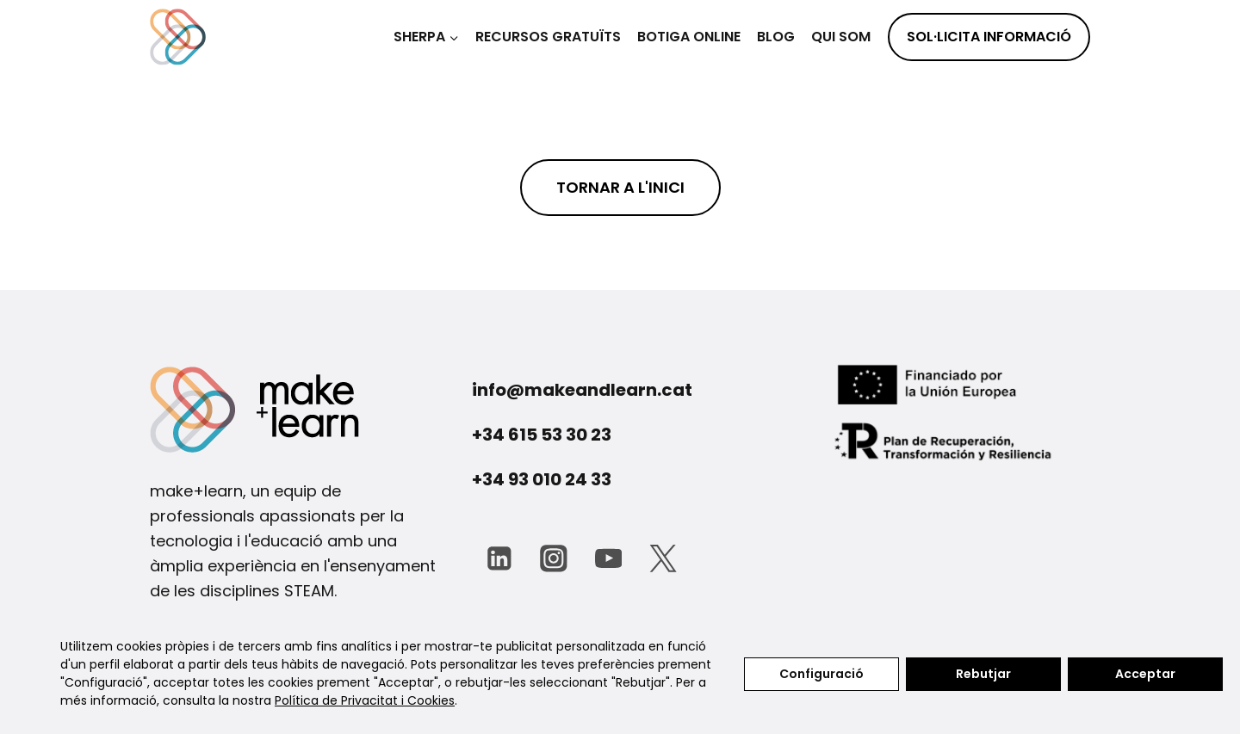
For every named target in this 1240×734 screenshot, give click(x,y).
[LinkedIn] (499, 558)
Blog (776, 36)
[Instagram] (553, 558)
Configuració (821, 673)
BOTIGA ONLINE (689, 36)
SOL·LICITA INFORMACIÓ (989, 36)
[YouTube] (608, 558)
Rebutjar (983, 673)
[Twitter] (663, 558)
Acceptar (1145, 673)
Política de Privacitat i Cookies (365, 700)
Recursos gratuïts (548, 36)
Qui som (841, 36)
